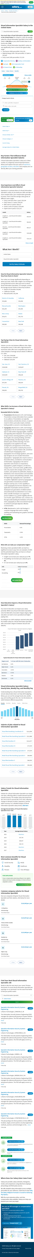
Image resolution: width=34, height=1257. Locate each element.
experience (27, 164)
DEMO (30, 7)
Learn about (12, 1223)
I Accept (31, 2)
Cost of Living (5, 143)
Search (30, 31)
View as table (28, 75)
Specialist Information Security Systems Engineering (13, 1008)
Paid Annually (8, 75)
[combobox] (17, 31)
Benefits (17, 71)
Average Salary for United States (10, 147)
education (16, 166)
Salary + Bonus (9, 71)
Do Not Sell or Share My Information (10, 1252)
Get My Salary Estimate (17, 264)
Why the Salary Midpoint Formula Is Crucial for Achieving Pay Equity (17, 1192)
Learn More (7, 3)
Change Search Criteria (8, 98)
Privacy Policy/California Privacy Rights (11, 1248)
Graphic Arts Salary (13, 10)
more (2, 1020)
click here (25, 805)
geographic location (7, 166)
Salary (6, 10)
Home (2, 10)
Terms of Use (28, 1248)
